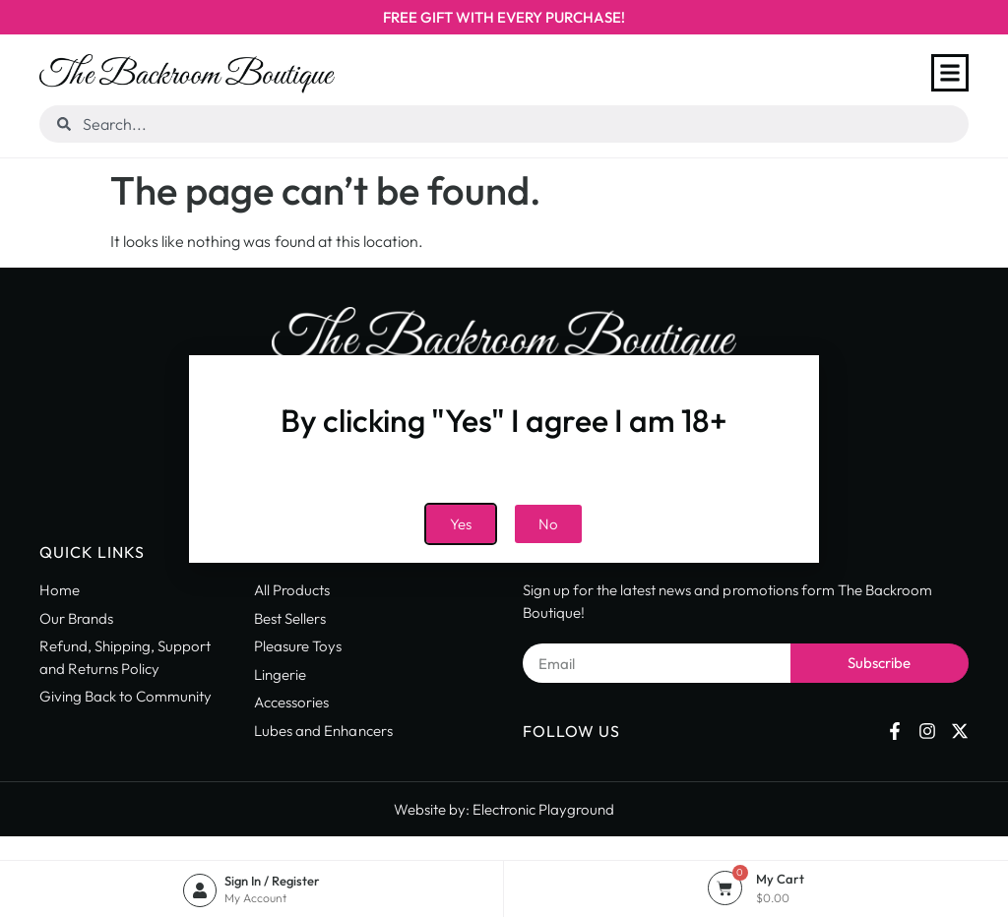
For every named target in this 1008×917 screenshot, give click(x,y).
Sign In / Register (272, 880)
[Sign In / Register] (200, 890)
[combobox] (504, 124)
